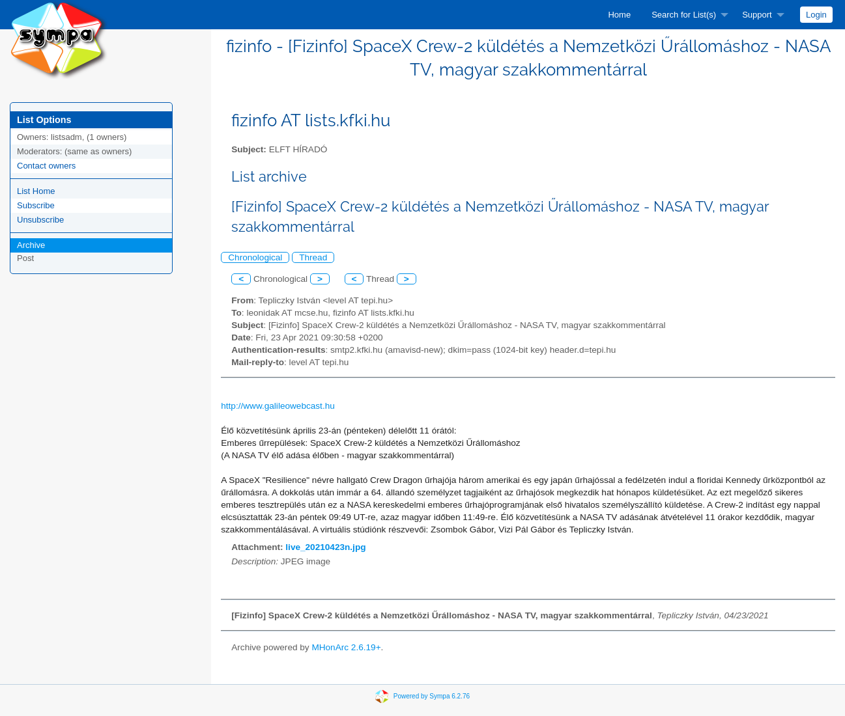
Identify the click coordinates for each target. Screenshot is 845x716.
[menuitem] (619, 14)
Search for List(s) (684, 15)
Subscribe (36, 205)
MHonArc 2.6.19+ (345, 647)
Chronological (255, 257)
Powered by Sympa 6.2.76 (432, 696)
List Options (44, 120)
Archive (31, 245)
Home (619, 15)
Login (816, 15)
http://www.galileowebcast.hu (278, 406)
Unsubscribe (40, 220)
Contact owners (46, 166)
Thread (313, 257)
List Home (36, 191)
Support (757, 15)
